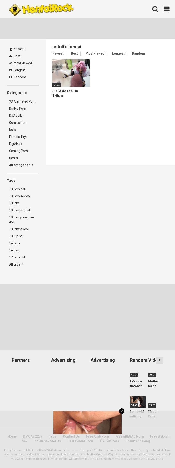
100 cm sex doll (20, 196)
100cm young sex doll (21, 219)
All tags (16, 264)
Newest (17, 49)
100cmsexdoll (19, 229)
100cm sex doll (20, 210)
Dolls (12, 130)
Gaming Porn (18, 151)
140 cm (14, 243)
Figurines (15, 144)
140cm (14, 250)
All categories (21, 165)
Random (17, 77)
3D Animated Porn (22, 101)
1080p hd (16, 236)
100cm (14, 203)
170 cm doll (17, 257)
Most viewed (20, 63)
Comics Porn (18, 122)
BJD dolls (15, 115)
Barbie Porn (17, 108)
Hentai (13, 158)
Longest (17, 70)
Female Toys (18, 137)
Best (14, 56)
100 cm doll (17, 189)
